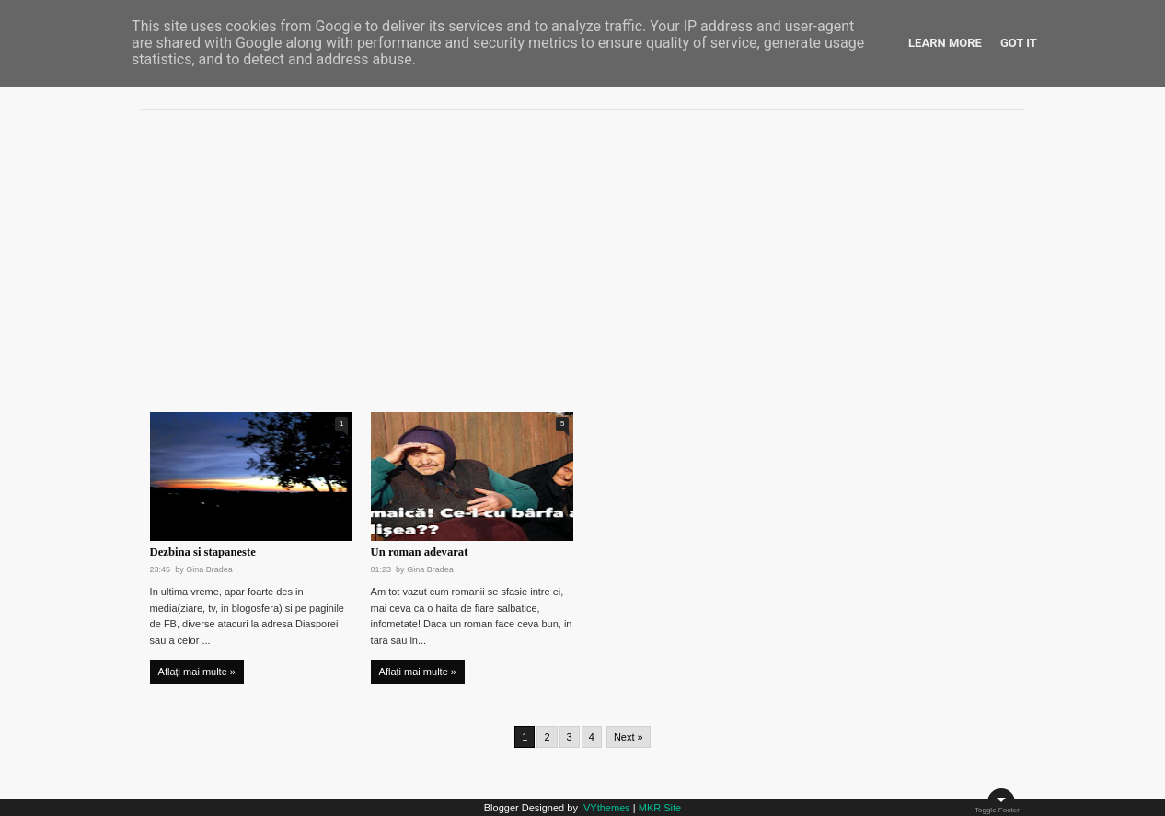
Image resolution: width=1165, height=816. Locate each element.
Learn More (945, 43)
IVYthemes (605, 807)
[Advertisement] (582, 253)
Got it (1018, 43)
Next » (628, 736)
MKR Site (660, 807)
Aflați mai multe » (197, 671)
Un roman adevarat (419, 552)
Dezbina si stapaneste (203, 552)
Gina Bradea (209, 569)
